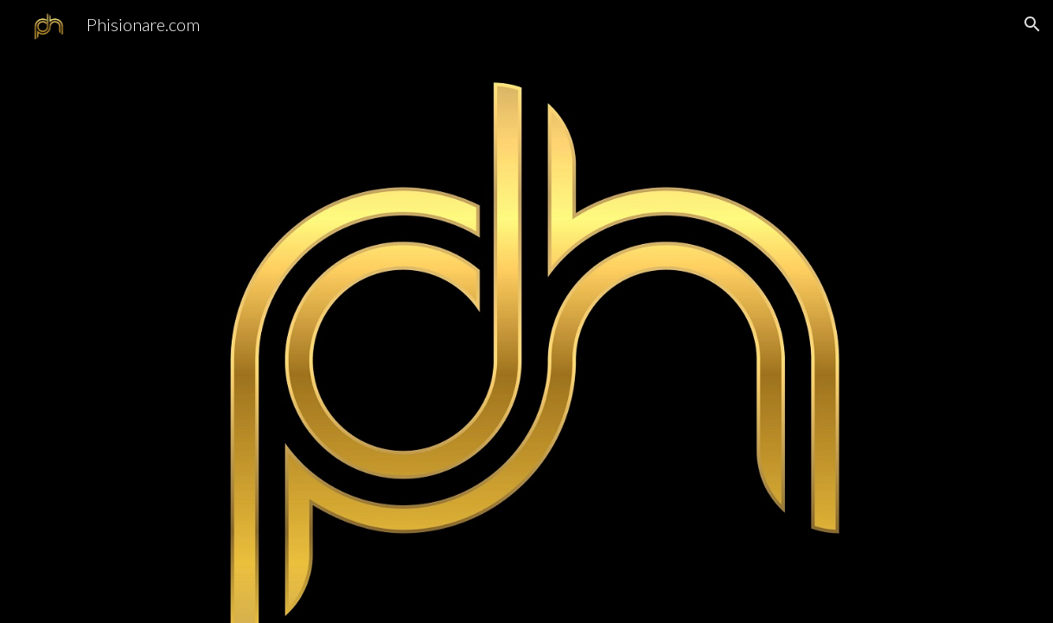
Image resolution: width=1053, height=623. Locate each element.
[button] (1032, 24)
